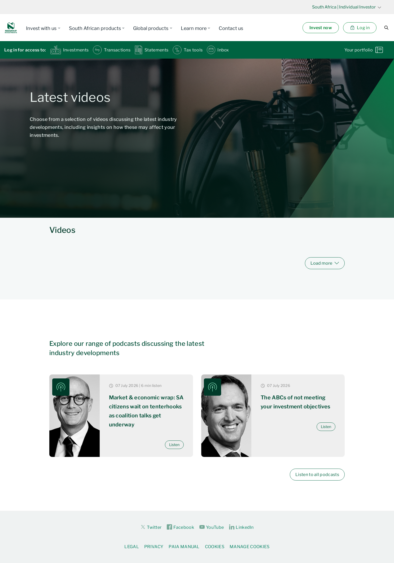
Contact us (231, 28)
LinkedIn (241, 527)
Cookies (214, 546)
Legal (131, 546)
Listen (174, 444)
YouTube (211, 527)
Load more (324, 263)
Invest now (320, 27)
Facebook (180, 527)
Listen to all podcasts (317, 474)
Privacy (153, 546)
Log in (360, 27)
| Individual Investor (346, 7)
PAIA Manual (184, 546)
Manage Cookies (249, 546)
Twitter (150, 527)
